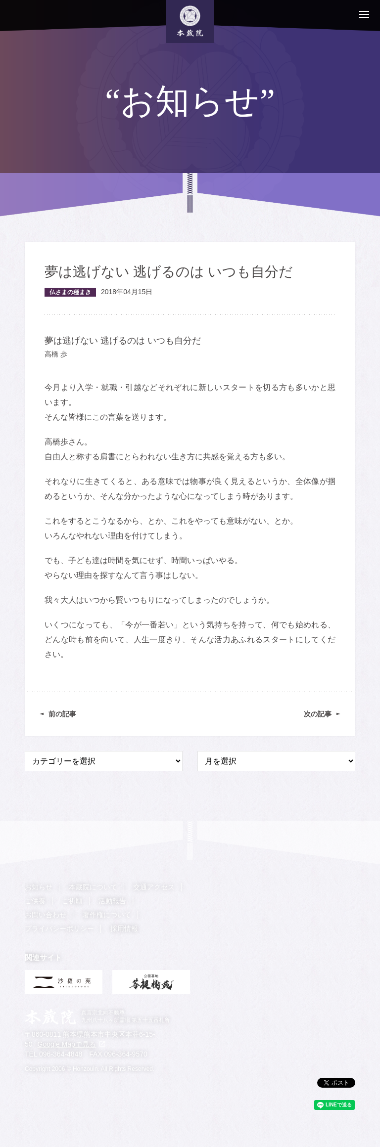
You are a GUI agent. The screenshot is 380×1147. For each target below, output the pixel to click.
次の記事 (318, 714)
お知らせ (38, 887)
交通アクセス (154, 887)
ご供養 (35, 901)
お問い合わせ (45, 915)
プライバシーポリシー (59, 928)
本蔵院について (93, 887)
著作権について (107, 915)
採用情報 (124, 928)
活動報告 (112, 901)
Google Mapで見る (67, 1044)
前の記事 (62, 714)
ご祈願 (72, 901)
